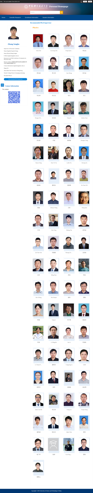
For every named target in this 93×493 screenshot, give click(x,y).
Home (3, 17)
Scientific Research (15, 17)
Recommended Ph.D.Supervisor (15, 79)
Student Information (48, 17)
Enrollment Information (31, 17)
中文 (85, 1)
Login (90, 1)
